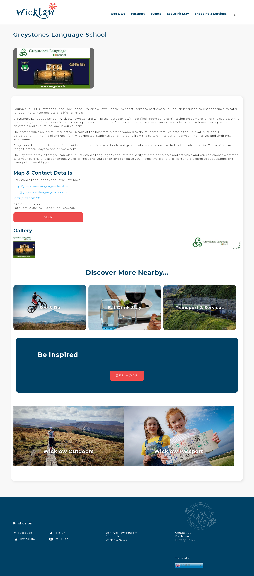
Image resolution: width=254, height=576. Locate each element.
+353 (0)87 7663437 (27, 198)
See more (127, 376)
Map (48, 217)
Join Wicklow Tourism (121, 532)
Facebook (22, 532)
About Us (112, 536)
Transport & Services (199, 307)
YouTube (58, 538)
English (183, 565)
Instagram (24, 538)
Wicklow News (116, 540)
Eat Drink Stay (124, 307)
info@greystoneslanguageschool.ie (40, 192)
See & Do (49, 307)
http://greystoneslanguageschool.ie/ (40, 186)
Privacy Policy (185, 540)
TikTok (56, 532)
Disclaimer (182, 536)
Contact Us (183, 532)
